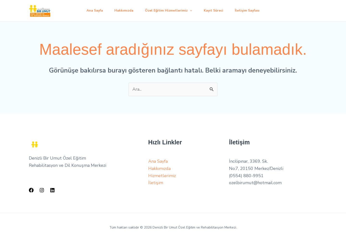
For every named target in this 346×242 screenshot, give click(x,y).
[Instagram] (41, 190)
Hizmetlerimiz (162, 176)
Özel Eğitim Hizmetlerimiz (168, 10)
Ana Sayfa (94, 10)
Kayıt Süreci (213, 10)
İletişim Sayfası (247, 10)
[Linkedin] (52, 190)
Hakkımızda (123, 10)
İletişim (155, 183)
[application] (190, 10)
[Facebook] (31, 190)
